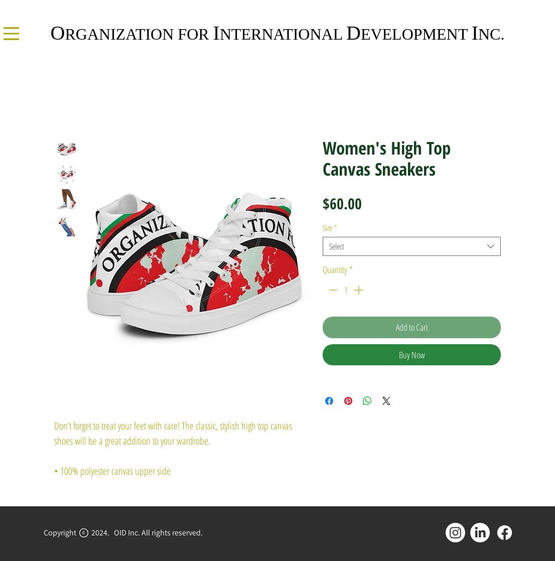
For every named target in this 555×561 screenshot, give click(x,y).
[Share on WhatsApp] (367, 401)
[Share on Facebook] (329, 401)
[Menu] (11, 33)
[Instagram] (455, 532)
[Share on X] (386, 401)
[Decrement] (332, 289)
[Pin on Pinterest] (348, 401)
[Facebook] (504, 532)
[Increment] (359, 289)
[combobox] (412, 246)
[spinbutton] (346, 289)
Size (330, 228)
